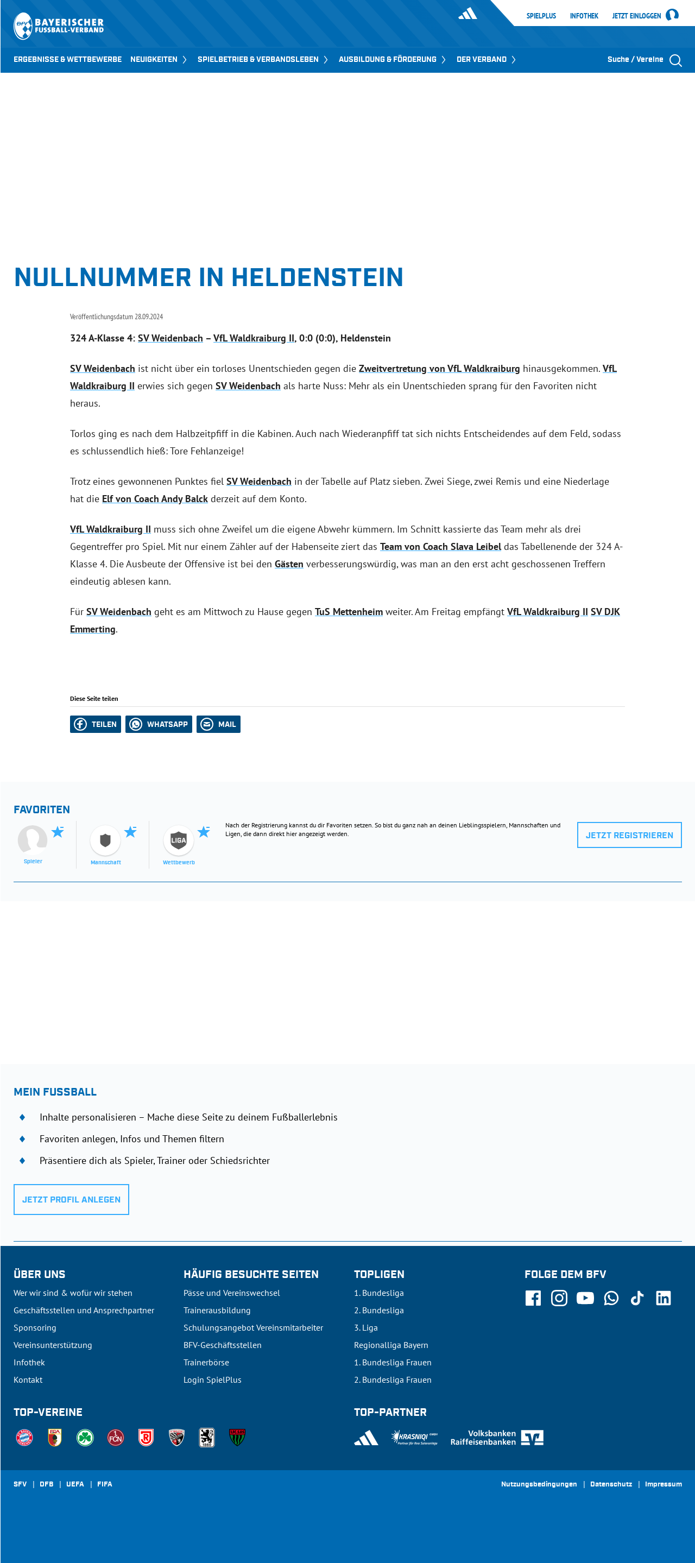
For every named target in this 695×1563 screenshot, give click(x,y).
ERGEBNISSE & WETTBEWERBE (68, 60)
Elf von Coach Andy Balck (155, 498)
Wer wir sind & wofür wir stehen (73, 1292)
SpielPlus (541, 16)
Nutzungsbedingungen (539, 1484)
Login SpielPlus (213, 1379)
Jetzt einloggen (636, 16)
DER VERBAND (487, 60)
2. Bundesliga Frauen (393, 1379)
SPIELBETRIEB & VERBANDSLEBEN (264, 60)
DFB (46, 1484)
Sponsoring (35, 1327)
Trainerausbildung (217, 1310)
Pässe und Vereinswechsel (232, 1292)
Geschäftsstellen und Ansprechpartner (84, 1310)
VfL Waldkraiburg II (253, 338)
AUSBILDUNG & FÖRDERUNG (393, 60)
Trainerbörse (206, 1362)
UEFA (75, 1484)
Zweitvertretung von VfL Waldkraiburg (439, 368)
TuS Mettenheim (349, 611)
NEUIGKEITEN (159, 60)
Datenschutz (611, 1484)
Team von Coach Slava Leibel (440, 546)
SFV (20, 1484)
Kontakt (28, 1379)
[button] (95, 724)
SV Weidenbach (170, 338)
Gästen (289, 564)
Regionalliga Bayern (391, 1344)
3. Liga (366, 1327)
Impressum (663, 1484)
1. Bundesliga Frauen (393, 1362)
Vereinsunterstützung (53, 1344)
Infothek (584, 16)
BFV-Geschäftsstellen (223, 1344)
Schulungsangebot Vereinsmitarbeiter (253, 1327)
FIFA (104, 1484)
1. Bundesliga (379, 1292)
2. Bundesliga (379, 1310)
